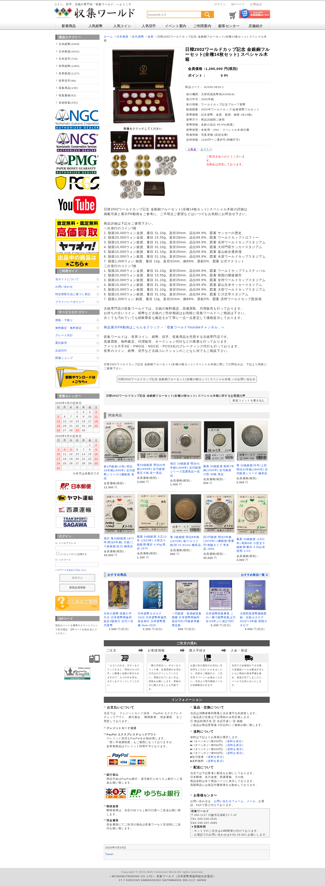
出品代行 (61, 350)
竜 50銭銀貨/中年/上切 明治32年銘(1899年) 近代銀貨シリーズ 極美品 (252, 469)
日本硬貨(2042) (69, 51)
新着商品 (69, 26)
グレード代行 (64, 335)
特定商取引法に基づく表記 (73, 294)
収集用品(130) (68, 87)
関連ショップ (64, 357)
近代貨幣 (138, 36)
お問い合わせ (64, 286)
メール (251, 801)
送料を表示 (234, 741)
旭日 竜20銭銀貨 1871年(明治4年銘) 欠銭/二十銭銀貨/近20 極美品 (119, 542)
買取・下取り (64, 320)
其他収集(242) (68, 102)
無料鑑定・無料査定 (68, 327)
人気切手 (149, 26)
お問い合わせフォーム (229, 801)
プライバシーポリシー (70, 301)
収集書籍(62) (67, 95)
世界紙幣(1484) (69, 65)
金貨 (150, 36)
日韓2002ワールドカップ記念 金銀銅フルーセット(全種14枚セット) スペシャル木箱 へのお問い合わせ (186, 379)
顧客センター (228, 26)
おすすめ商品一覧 (254, 574)
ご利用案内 (202, 26)
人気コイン (122, 26)
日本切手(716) (68, 58)
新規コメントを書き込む (248, 400)
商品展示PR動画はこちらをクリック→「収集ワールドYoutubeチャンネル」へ (164, 327)
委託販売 (61, 342)
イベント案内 (175, 26)
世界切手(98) (67, 80)
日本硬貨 (122, 36)
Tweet (109, 854)
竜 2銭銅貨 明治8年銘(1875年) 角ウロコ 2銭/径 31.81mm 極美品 (185, 540)
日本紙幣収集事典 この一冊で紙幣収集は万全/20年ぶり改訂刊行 (221, 617)
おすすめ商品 (117, 574)
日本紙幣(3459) (69, 44)
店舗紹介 (255, 26)
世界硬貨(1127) (69, 73)
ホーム (108, 36)
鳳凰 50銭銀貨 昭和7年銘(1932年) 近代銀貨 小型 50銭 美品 (218, 470)
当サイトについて (67, 279)
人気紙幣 (95, 26)
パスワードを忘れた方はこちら (71, 570)
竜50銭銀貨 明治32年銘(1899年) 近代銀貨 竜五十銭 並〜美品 (151, 468)
